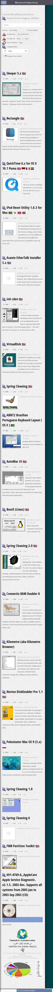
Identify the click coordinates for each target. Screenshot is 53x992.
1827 (14, 392)
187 (21, 268)
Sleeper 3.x (14, 73)
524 (21, 515)
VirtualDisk (14, 344)
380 (21, 349)
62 (20, 551)
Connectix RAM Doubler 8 (21, 593)
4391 (14, 515)
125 (21, 652)
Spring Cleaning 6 (16, 818)
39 (20, 823)
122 (21, 851)
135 (21, 900)
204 (21, 752)
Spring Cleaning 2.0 (19, 545)
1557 (14, 304)
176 (21, 304)
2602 (14, 900)
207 (21, 218)
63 (20, 794)
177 (21, 124)
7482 (14, 752)
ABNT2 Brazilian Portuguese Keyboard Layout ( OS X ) (22, 420)
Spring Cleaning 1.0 (17, 789)
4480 (14, 599)
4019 (14, 431)
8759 (14, 349)
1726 (14, 851)
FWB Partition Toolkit (20, 846)
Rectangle (13, 118)
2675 (14, 268)
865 (14, 652)
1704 (14, 467)
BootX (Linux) (15, 509)
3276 (14, 79)
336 (14, 823)
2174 (14, 702)
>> (30, 919)
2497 (14, 174)
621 (14, 124)
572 (14, 551)
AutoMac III (14, 461)
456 (14, 794)
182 (21, 174)
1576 (14, 218)
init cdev (12, 299)
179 (21, 467)
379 (21, 79)
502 (21, 599)
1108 (21, 431)
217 (21, 392)
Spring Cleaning (17, 386)
